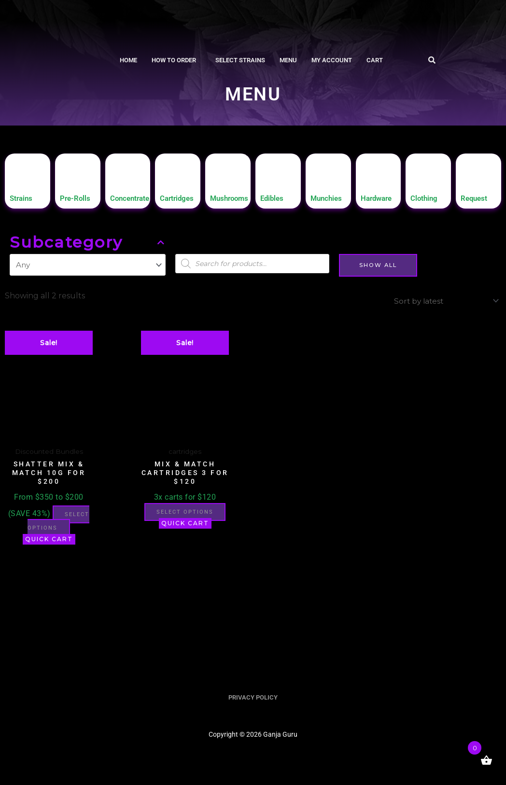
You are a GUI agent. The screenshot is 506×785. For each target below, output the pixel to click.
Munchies (329, 202)
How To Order (174, 60)
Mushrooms (233, 202)
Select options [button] (47, 537)
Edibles (274, 202)
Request (476, 202)
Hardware (379, 202)
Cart (374, 60)
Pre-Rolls (78, 202)
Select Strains (240, 60)
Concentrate (134, 202)
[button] (176, 60)
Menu (288, 60)
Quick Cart (49, 555)
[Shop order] (442, 304)
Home (128, 60)
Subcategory (88, 247)
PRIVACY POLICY (253, 713)
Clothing (426, 202)
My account (331, 60)
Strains (23, 202)
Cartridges (180, 202)
